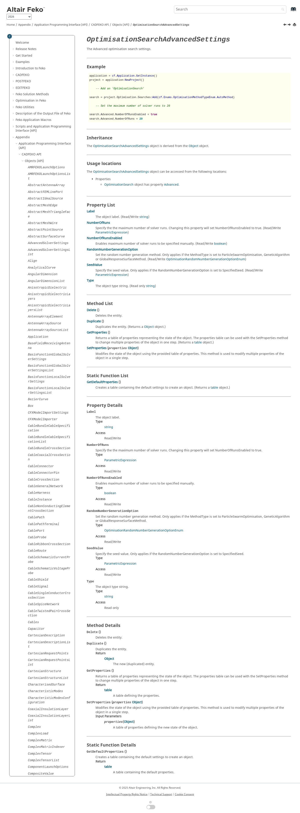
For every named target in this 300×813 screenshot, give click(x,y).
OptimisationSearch (119, 184)
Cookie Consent (184, 794)
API (100, 25)
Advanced (171, 184)
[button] (26, 40)
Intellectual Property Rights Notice (127, 794)
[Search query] (230, 9)
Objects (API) (120, 25)
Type (90, 280)
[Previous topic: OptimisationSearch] (285, 25)
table (198, 342)
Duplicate (94, 321)
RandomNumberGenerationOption (112, 249)
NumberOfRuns (98, 223)
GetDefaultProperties (102, 382)
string (143, 217)
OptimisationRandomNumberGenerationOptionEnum (205, 259)
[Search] (282, 9)
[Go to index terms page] (289, 11)
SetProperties (97, 348)
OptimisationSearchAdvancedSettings (121, 146)
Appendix (24, 25)
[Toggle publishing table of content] (9, 36)
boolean (220, 243)
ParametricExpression (112, 232)
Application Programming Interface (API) (61, 25)
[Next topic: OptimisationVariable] (289, 25)
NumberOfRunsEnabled (104, 238)
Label (91, 211)
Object (193, 146)
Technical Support (161, 794)
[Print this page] (295, 25)
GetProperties (97, 332)
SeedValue (94, 265)
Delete (91, 310)
